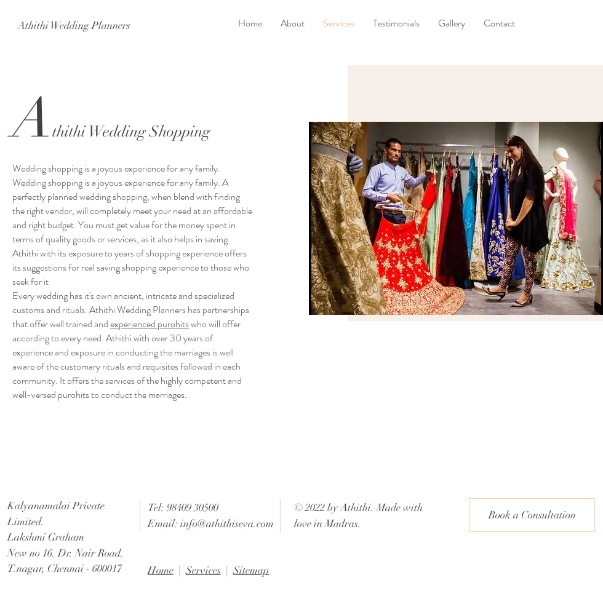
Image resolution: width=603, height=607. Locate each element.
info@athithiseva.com (227, 523)
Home (161, 570)
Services (203, 570)
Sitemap (251, 570)
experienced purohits (149, 324)
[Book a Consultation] (532, 515)
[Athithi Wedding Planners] (73, 25)
